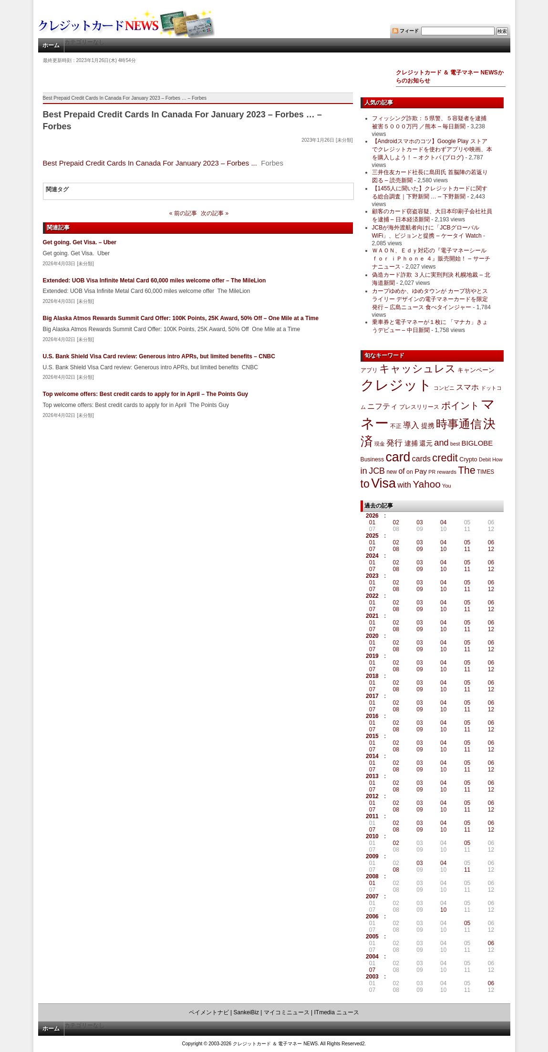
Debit (485, 459)
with (404, 484)
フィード (409, 30)
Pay (420, 471)
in (364, 471)
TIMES (485, 472)
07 (372, 549)
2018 (372, 676)
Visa (383, 483)
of (401, 471)
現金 (379, 444)
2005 (372, 936)
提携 (427, 425)
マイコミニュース (287, 1012)
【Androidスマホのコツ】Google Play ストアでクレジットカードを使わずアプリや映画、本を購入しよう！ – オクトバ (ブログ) (432, 149)
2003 (372, 976)
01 (372, 522)
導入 (411, 425)
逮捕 (411, 443)
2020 (372, 636)
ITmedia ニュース (337, 1012)
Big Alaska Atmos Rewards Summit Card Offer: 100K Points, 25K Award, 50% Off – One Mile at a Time (181, 318)
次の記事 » (214, 213)
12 (491, 549)
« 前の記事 (183, 213)
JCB (377, 471)
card (397, 457)
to (365, 484)
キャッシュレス (417, 369)
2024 (372, 555)
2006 (372, 916)
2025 (372, 535)
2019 (372, 656)
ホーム (51, 45)
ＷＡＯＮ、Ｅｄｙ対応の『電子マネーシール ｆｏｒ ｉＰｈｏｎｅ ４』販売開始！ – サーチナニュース (431, 258)
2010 (372, 836)
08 (396, 549)
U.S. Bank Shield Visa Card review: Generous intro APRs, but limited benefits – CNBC (159, 356)
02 (396, 522)
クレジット (396, 385)
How (497, 459)
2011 (372, 816)
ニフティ (382, 406)
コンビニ (444, 388)
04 (443, 522)
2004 (372, 956)
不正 (396, 426)
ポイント (460, 405)
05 (467, 542)
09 (419, 549)
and (441, 442)
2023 (372, 576)
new (391, 472)
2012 (372, 796)
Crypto (468, 459)
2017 (372, 696)
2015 (372, 736)
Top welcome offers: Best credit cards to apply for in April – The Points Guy (145, 394)
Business (372, 459)
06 (491, 542)
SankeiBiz (246, 1012)
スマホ (467, 387)
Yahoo (426, 484)
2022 (372, 596)
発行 (394, 443)
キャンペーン (476, 370)
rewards (446, 472)
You (446, 486)
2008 (372, 876)
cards (421, 458)
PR (431, 472)
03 (419, 522)
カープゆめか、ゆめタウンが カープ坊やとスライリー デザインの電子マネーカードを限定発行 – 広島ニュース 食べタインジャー (430, 299)
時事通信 (459, 423)
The (467, 470)
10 (443, 549)
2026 (372, 515)
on (409, 472)
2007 (372, 896)
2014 (372, 756)
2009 (372, 856)
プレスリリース (419, 407)
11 (467, 549)
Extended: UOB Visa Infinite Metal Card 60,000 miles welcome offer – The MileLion (154, 280)
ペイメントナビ (209, 1012)
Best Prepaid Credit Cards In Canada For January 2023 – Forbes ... (150, 163)
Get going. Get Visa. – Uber (79, 242)
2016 (372, 716)
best (455, 444)
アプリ (369, 370)
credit (445, 458)
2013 (372, 776)
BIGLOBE (477, 443)
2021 (372, 616)
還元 (426, 443)
